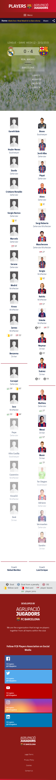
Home (4, 20)
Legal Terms (29, 754)
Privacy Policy (29, 760)
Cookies (29, 765)
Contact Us (29, 771)
